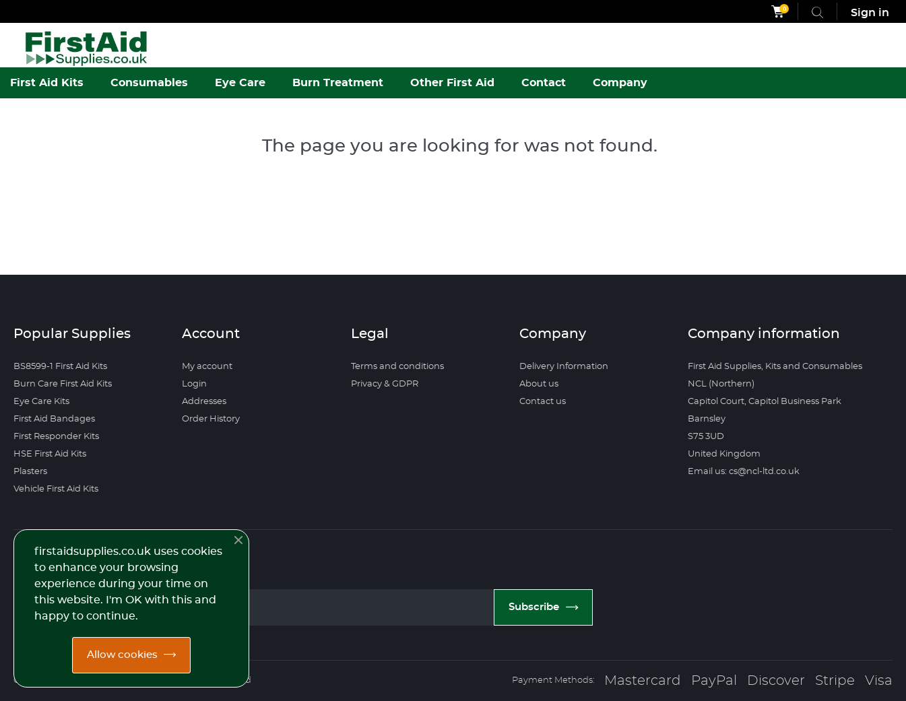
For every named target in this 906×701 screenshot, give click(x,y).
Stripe (835, 681)
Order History (211, 419)
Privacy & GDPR (384, 384)
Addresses (204, 401)
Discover (776, 681)
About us (538, 384)
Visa (879, 681)
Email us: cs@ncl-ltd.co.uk (744, 471)
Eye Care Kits (41, 401)
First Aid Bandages (54, 419)
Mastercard (642, 681)
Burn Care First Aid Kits (62, 384)
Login (194, 384)
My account (207, 366)
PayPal (714, 681)
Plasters (30, 471)
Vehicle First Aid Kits (55, 489)
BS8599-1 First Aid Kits (60, 366)
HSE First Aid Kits (49, 454)
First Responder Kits (56, 436)
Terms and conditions (397, 366)
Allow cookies (122, 655)
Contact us (542, 401)
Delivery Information (563, 366)
